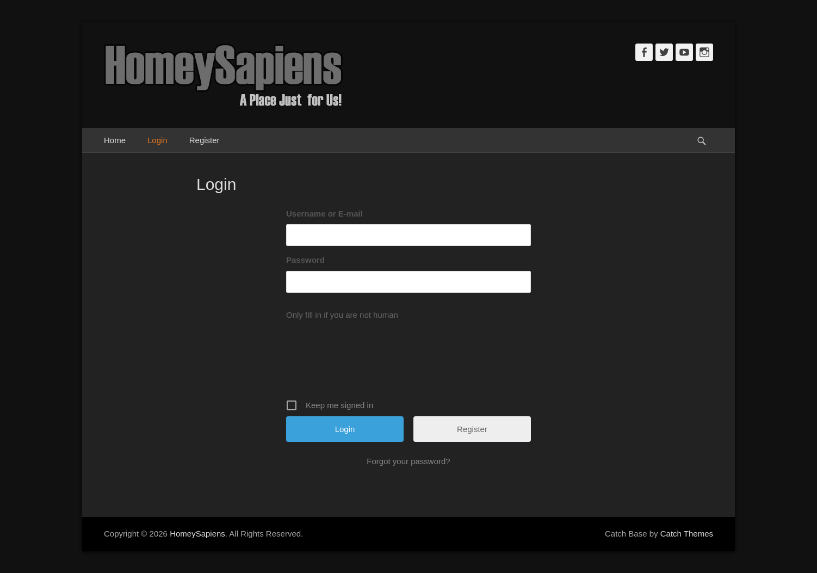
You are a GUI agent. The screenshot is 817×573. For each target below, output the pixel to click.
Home (115, 140)
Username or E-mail (324, 213)
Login (157, 140)
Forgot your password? (408, 461)
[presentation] (409, 361)
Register (204, 140)
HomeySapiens (197, 533)
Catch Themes (686, 533)
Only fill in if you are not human (342, 314)
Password (305, 259)
